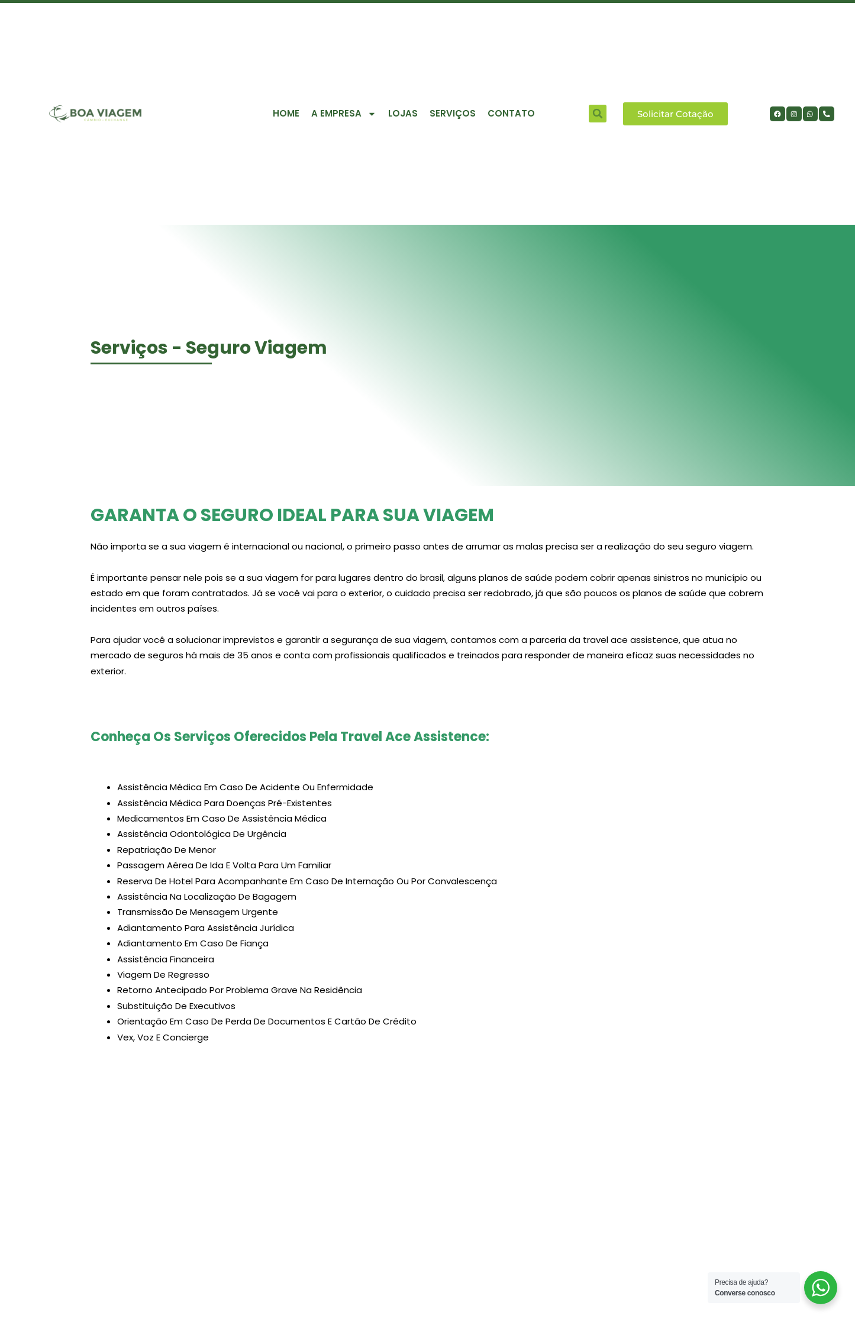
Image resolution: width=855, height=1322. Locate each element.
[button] (597, 113)
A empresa (343, 114)
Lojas (403, 113)
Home (286, 113)
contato (511, 113)
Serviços (453, 113)
